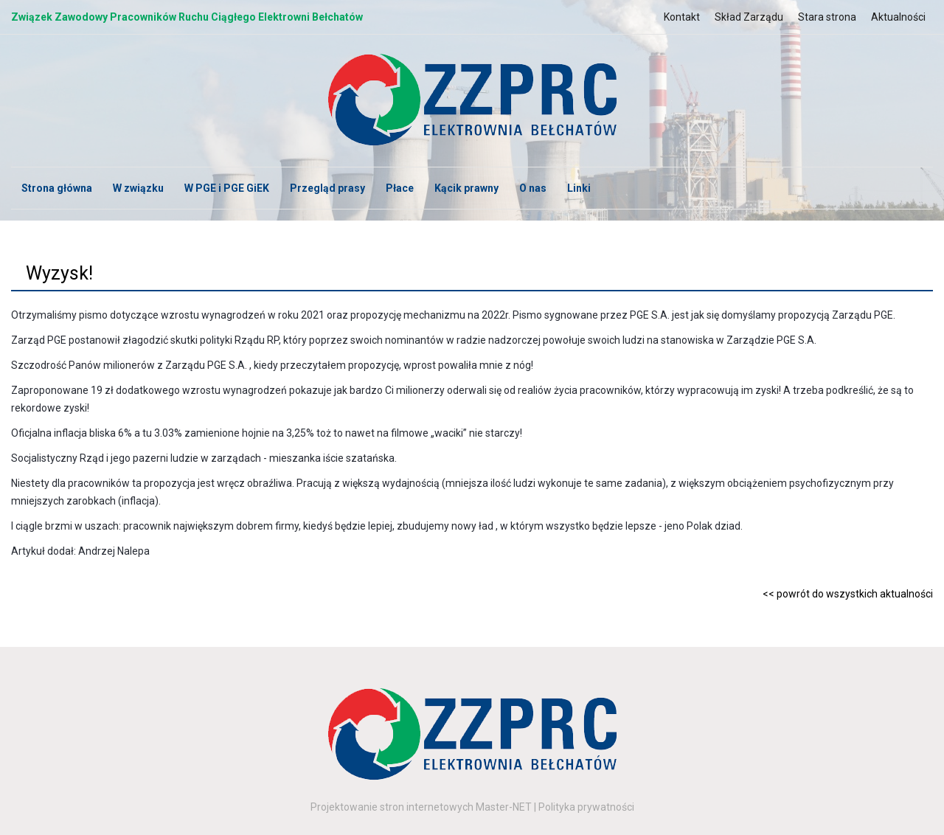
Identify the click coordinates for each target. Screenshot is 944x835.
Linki (579, 188)
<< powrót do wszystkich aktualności (848, 594)
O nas (532, 188)
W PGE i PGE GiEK (226, 188)
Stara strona (827, 17)
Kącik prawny (466, 188)
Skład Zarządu (749, 17)
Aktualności (898, 17)
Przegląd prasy (327, 188)
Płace (400, 188)
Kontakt (682, 17)
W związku (138, 188)
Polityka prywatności (586, 807)
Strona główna (56, 188)
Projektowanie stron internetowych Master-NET (421, 807)
